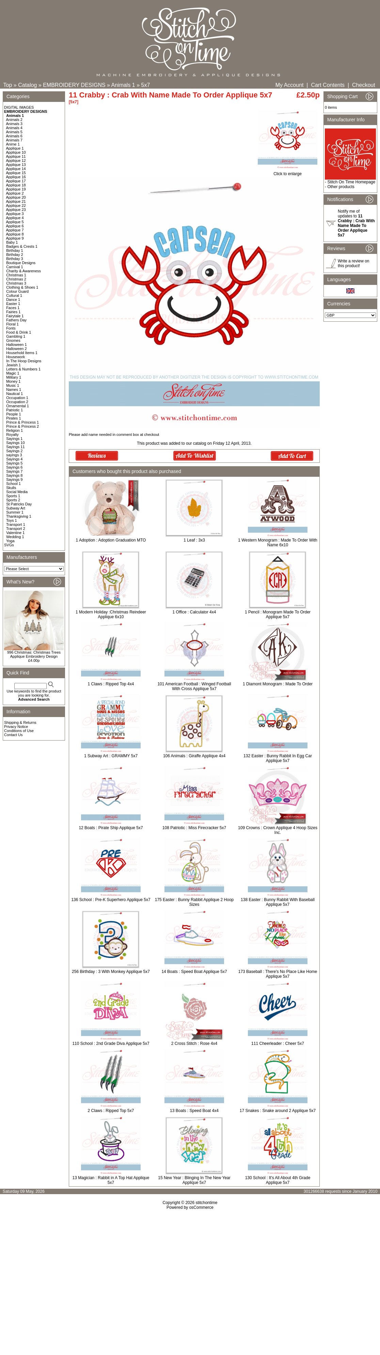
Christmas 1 (16, 275)
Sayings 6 (14, 467)
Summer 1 (14, 512)
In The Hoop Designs (23, 361)
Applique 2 (15, 193)
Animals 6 (14, 136)
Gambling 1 (15, 336)
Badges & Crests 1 (21, 246)
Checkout (363, 85)
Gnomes (13, 340)
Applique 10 (16, 152)
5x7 (145, 85)
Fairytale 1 (14, 316)
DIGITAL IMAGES (19, 107)
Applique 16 (16, 177)
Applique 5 (15, 222)
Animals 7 (14, 140)
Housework (15, 357)
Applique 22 (16, 205)
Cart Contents (328, 85)
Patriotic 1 (14, 410)
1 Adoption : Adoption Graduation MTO (111, 540)
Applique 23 (16, 210)
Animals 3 (14, 124)
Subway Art (15, 508)
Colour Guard (17, 291)
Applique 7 (15, 230)
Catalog (27, 85)
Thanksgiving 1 (18, 516)
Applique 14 (16, 169)
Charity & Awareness (23, 271)
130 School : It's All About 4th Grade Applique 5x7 (278, 1180)
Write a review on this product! (353, 263)
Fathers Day (16, 320)
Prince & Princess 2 (22, 426)
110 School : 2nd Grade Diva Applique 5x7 (110, 1043)
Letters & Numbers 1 (23, 369)
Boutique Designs (20, 263)
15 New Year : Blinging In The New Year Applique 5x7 (194, 1180)
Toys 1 (11, 520)
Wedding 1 (15, 537)
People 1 (13, 414)
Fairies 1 (13, 312)
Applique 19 (16, 189)
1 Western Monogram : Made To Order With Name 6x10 (277, 542)
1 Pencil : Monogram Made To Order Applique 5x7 (278, 614)
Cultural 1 (14, 295)
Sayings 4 (14, 459)
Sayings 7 (14, 471)
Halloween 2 (16, 349)
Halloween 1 (16, 344)
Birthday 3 (14, 259)
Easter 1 (13, 304)
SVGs (9, 545)
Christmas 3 (16, 283)
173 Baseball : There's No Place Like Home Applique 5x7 (277, 974)
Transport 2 (15, 529)
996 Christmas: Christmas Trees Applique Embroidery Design (34, 654)
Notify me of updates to (356, 223)
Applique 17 (16, 181)
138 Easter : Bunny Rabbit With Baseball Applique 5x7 (278, 902)
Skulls (11, 488)
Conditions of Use (19, 731)
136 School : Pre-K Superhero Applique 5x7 (110, 899)
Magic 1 (12, 373)
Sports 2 (13, 500)
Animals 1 (123, 85)
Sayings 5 (14, 463)
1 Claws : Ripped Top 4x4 (111, 684)
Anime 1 (13, 144)
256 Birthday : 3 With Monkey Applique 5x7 (111, 971)
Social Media (17, 492)
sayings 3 (14, 455)
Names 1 (13, 389)
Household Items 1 (21, 353)
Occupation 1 (17, 398)
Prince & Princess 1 (22, 422)
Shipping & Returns (20, 722)
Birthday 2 (14, 255)
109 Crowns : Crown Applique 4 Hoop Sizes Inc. (277, 830)
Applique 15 (16, 173)
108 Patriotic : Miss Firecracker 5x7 (194, 827)
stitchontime (206, 1202)
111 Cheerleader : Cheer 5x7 (277, 1043)
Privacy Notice (16, 727)
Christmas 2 (16, 279)
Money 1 (13, 381)
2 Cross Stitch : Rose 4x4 (194, 1043)
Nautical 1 (14, 394)
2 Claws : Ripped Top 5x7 (111, 1110)
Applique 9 (15, 238)
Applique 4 (15, 218)
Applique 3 (15, 214)
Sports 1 (13, 496)
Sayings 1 (14, 439)
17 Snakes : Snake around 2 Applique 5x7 (278, 1110)
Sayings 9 (14, 479)
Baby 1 (12, 242)
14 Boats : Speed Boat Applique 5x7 (194, 971)
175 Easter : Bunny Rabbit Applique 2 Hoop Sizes (194, 902)
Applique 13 (16, 165)
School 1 (13, 484)
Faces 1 (12, 308)
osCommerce (201, 1207)
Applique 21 (16, 201)
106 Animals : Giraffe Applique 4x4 (194, 755)
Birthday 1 (14, 250)
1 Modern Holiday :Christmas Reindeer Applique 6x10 (111, 614)
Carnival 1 (14, 267)
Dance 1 (13, 300)
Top (7, 85)
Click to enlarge (287, 172)
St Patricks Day (19, 504)
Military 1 (13, 377)
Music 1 (12, 385)
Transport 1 (15, 524)
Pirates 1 (13, 418)
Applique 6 (15, 226)
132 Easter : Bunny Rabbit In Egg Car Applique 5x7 (277, 758)
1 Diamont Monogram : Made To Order (278, 684)
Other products (340, 186)
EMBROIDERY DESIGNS (74, 85)
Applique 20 (16, 197)
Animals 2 (14, 120)
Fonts (11, 328)
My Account (289, 85)
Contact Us (13, 735)
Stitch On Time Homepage (351, 182)
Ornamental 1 (17, 406)
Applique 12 (16, 160)
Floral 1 (12, 324)
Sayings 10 (15, 443)
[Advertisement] (190, 1268)
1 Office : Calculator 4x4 (194, 612)
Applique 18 (16, 185)
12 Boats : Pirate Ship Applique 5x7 (111, 827)
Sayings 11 (15, 447)
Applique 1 (15, 148)
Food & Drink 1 (18, 332)
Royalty (12, 434)
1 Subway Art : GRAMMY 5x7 (111, 755)
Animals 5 (14, 132)
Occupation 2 (17, 402)
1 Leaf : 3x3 (194, 540)
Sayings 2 (14, 451)
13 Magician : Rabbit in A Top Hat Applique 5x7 (111, 1180)
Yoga (10, 541)
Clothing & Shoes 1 (22, 287)
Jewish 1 (13, 365)
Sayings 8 (14, 475)
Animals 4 (14, 128)
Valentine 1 (15, 533)
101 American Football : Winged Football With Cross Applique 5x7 (194, 686)
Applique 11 (16, 156)
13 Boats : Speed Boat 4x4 (194, 1110)
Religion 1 (14, 430)
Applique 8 (15, 234)
